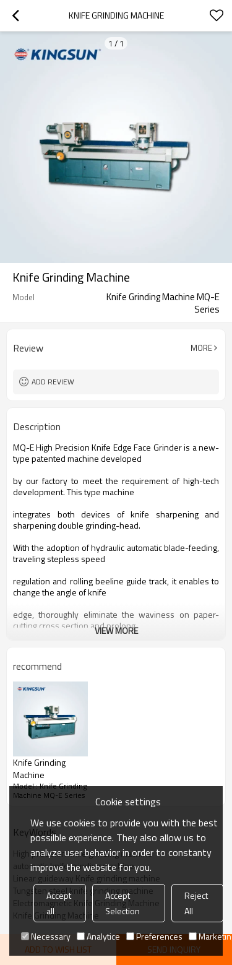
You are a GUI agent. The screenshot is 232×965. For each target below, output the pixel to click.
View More (116, 630)
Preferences (154, 936)
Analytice (98, 936)
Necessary (46, 936)
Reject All (196, 903)
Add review (53, 381)
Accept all (58, 903)
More (201, 348)
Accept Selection (122, 903)
